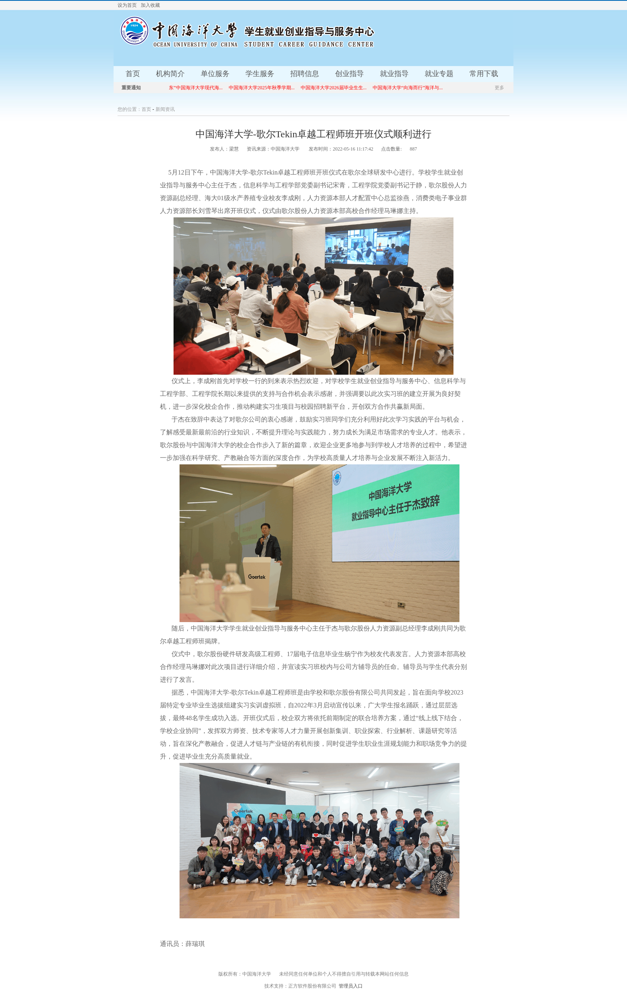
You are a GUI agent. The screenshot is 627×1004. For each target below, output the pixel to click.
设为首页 (127, 5)
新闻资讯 (165, 109)
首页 (146, 109)
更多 (499, 87)
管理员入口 (351, 986)
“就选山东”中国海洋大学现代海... (191, 87)
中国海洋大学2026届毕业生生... (337, 87)
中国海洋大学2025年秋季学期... (265, 87)
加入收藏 (150, 5)
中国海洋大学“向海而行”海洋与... (411, 87)
